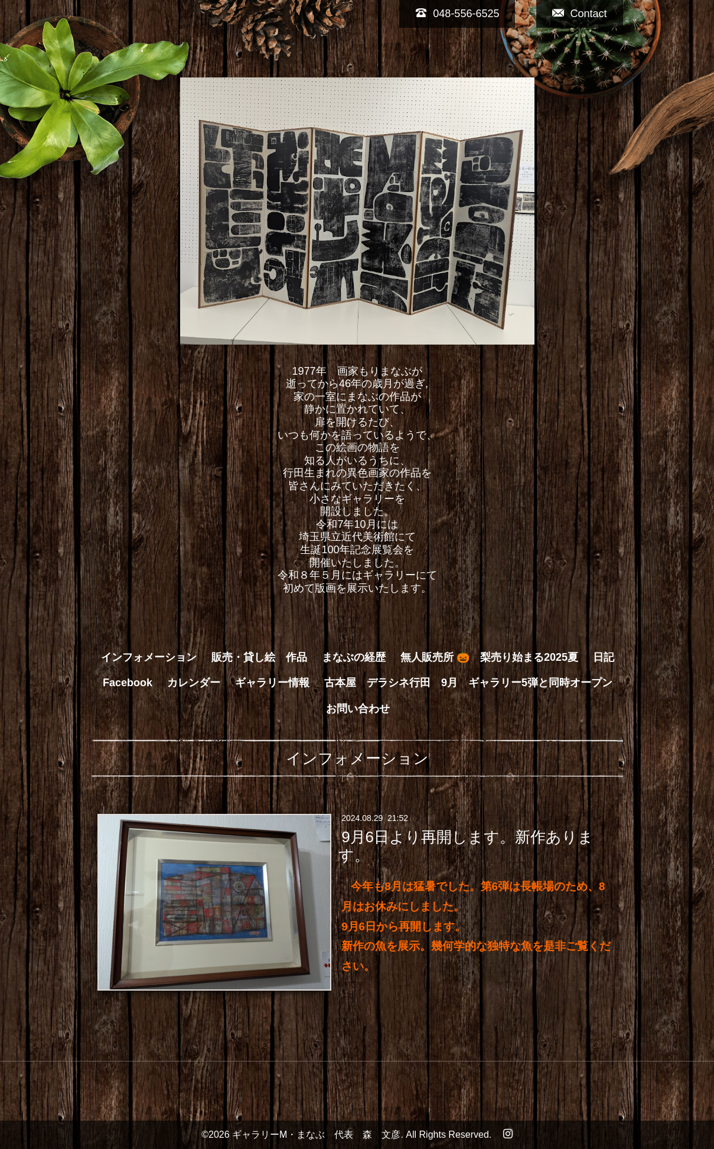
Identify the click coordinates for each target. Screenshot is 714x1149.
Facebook (127, 683)
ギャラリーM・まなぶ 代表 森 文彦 (316, 1134)
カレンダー (193, 683)
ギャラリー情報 (272, 683)
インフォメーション (149, 657)
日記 (603, 657)
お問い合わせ (358, 709)
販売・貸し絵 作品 (259, 657)
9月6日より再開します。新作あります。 (466, 846)
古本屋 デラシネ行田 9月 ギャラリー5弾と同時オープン (468, 683)
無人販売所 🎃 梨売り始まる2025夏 (489, 657)
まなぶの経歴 (354, 657)
